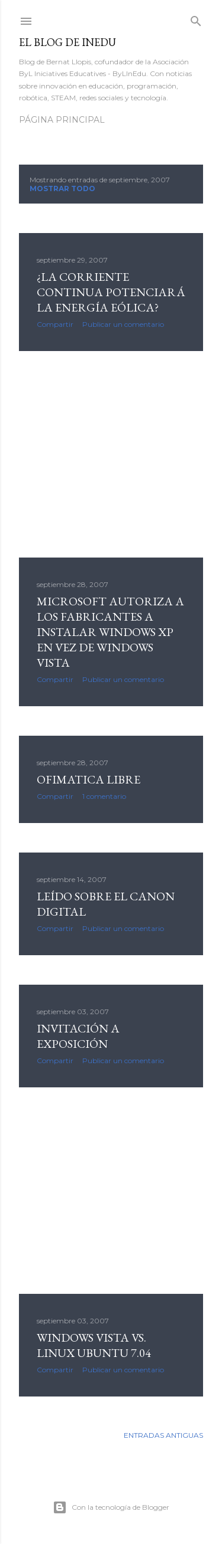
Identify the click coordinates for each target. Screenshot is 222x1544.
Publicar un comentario (123, 324)
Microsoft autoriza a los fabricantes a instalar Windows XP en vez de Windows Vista (110, 632)
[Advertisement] (111, 454)
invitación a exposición (78, 1036)
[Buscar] (196, 18)
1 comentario (104, 796)
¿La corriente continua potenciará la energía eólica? (111, 292)
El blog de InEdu (67, 42)
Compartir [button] (55, 324)
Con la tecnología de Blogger (111, 1507)
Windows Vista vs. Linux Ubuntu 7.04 (94, 1345)
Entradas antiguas (163, 1435)
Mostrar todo (62, 188)
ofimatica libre (88, 779)
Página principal (62, 119)
